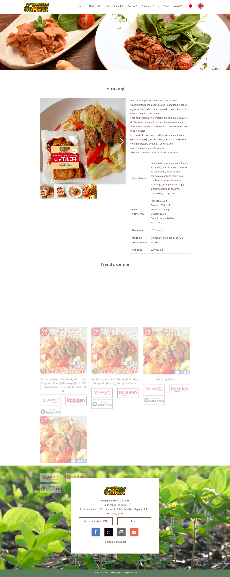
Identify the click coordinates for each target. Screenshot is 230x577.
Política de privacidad (115, 541)
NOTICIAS (163, 6)
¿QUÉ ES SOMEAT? (113, 6)
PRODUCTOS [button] (94, 6)
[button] (43, 141)
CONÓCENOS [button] (147, 6)
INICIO (80, 6)
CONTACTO (178, 6)
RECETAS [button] (132, 6)
